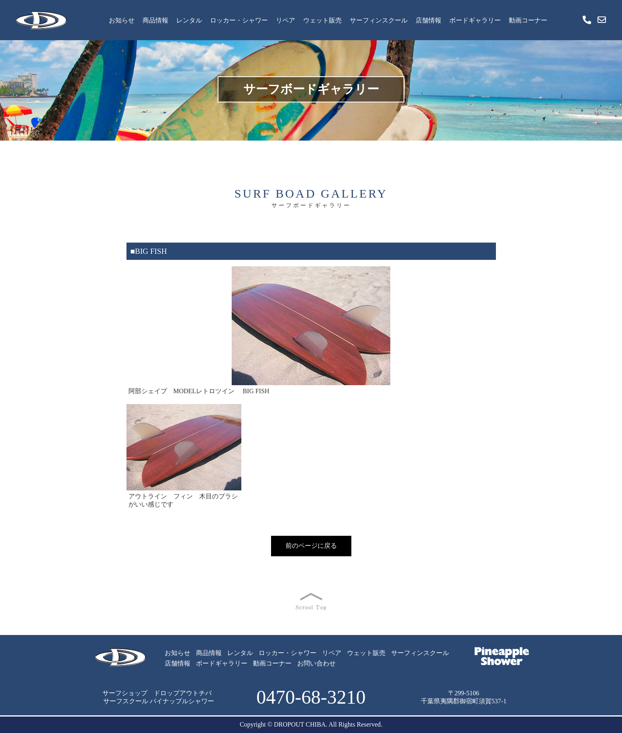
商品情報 (155, 20)
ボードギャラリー (475, 20)
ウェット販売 (322, 20)
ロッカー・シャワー (239, 20)
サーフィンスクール (379, 20)
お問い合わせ (316, 663)
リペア (285, 20)
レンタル (189, 20)
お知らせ (122, 20)
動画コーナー (528, 20)
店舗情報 (428, 20)
